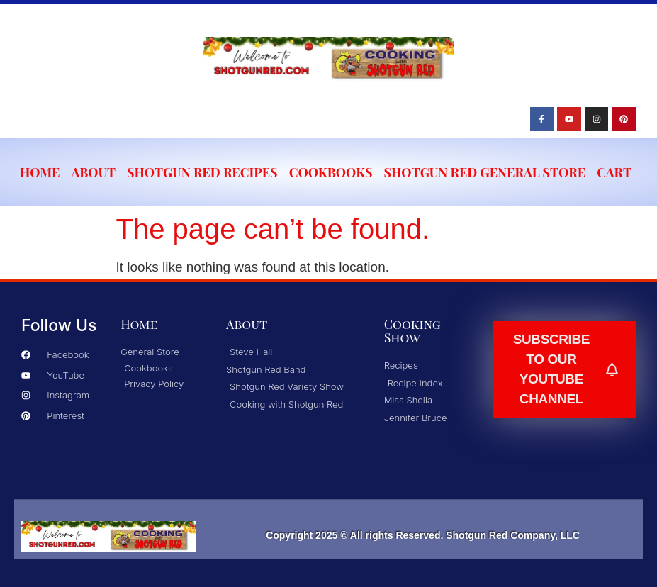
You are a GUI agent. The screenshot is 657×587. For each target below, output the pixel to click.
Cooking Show (412, 330)
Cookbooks (331, 172)
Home (40, 172)
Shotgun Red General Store (485, 172)
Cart (614, 172)
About (94, 172)
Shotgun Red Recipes (202, 172)
